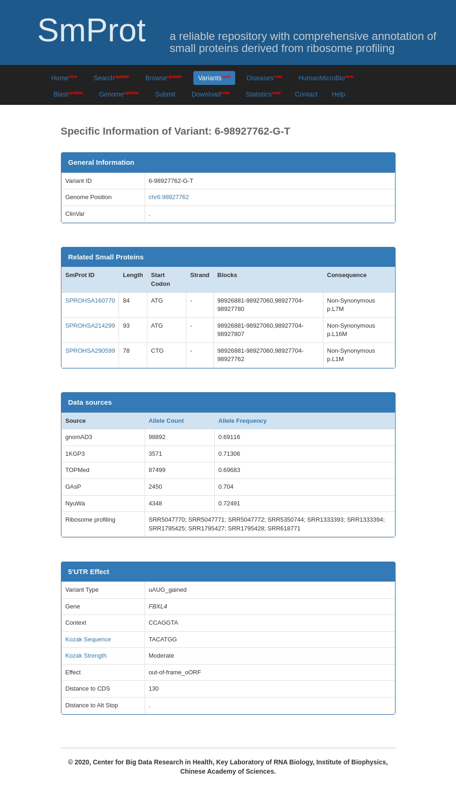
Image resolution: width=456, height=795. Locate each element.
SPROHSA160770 (90, 300)
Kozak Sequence (88, 639)
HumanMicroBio (326, 78)
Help (338, 94)
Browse (163, 78)
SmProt (91, 30)
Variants (214, 78)
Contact (306, 94)
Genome (119, 94)
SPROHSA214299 (90, 325)
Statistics (263, 94)
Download (210, 94)
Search (111, 78)
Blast (68, 94)
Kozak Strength (86, 655)
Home (64, 78)
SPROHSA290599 (90, 350)
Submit (165, 94)
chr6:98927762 (169, 197)
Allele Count (166, 420)
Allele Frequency (242, 420)
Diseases (265, 78)
